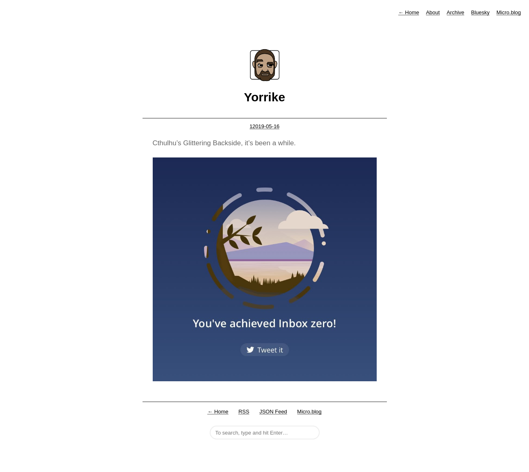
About (433, 12)
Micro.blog (508, 12)
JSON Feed (273, 412)
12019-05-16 (265, 126)
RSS (243, 412)
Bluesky (480, 12)
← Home (217, 412)
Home (408, 12)
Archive (455, 12)
